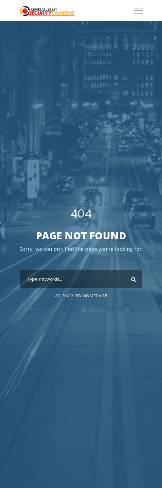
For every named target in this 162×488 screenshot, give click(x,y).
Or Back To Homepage (81, 295)
